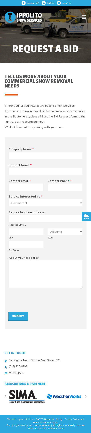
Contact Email (20, 181)
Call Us (50, 2)
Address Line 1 (17, 224)
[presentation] (36, 306)
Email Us (67, 2)
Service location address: (27, 212)
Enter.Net (59, 428)
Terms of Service (42, 422)
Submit (18, 316)
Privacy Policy (72, 419)
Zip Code (14, 250)
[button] (5, 396)
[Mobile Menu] (84, 17)
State (50, 237)
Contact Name (20, 165)
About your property (24, 258)
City (11, 237)
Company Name (21, 149)
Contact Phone (60, 181)
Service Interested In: (25, 196)
